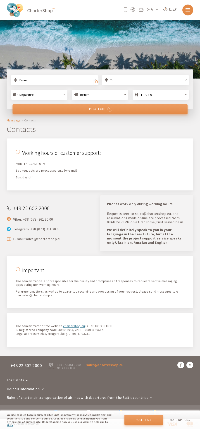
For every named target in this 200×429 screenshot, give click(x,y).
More (10, 425)
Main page (13, 120)
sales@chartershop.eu (43, 239)
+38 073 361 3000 (69, 365)
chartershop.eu (74, 326)
